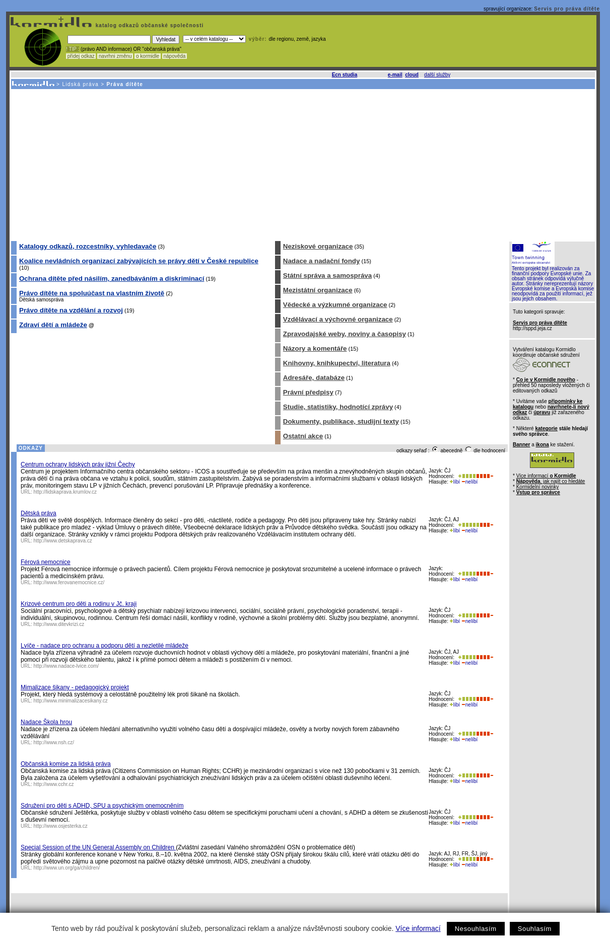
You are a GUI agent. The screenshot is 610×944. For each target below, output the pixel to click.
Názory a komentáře (315, 348)
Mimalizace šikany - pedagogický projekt (75, 687)
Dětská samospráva (41, 299)
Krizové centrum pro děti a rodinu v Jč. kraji (79, 603)
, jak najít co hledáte (550, 481)
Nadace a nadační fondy (321, 261)
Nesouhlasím (476, 928)
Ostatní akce (303, 436)
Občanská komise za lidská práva (66, 763)
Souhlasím (535, 928)
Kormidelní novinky (537, 487)
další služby (437, 74)
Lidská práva (80, 84)
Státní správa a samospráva (327, 275)
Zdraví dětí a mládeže (53, 325)
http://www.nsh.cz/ (54, 742)
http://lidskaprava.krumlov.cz (65, 492)
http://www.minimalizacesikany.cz (71, 700)
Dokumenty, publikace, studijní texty (341, 421)
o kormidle (147, 56)
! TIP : (72, 49)
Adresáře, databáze (314, 377)
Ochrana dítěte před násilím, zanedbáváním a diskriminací (111, 278)
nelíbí (469, 482)
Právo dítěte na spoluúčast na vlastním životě (91, 293)
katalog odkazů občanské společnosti (149, 25)
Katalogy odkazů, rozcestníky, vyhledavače (87, 246)
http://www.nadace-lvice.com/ (66, 666)
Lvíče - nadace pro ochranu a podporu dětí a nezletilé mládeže (104, 645)
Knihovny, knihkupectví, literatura (336, 363)
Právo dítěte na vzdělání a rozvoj (71, 310)
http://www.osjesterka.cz (61, 826)
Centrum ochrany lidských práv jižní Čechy (78, 464)
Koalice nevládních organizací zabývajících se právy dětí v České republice (138, 261)
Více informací (417, 928)
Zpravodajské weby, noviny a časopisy (344, 334)
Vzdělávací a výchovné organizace (338, 319)
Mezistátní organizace (318, 290)
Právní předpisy (308, 392)
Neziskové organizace (318, 246)
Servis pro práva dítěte (567, 9)
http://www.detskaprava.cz (63, 540)
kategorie (546, 428)
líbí (455, 482)
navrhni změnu (115, 56)
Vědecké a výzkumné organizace (335, 304)
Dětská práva (38, 513)
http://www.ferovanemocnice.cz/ (69, 582)
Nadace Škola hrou (46, 722)
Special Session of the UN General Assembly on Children (98, 847)
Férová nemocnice (46, 562)
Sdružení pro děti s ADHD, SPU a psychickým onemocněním (102, 805)
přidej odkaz (81, 56)
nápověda (174, 56)
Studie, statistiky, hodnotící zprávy (338, 407)
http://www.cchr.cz (54, 784)
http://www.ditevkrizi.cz (59, 624)
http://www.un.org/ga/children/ (67, 868)
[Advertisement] (302, 164)
